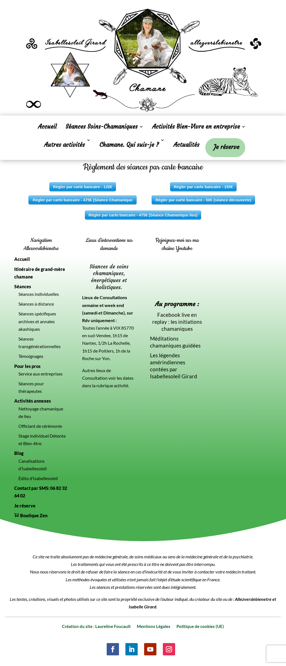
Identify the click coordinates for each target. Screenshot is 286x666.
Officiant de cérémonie (40, 426)
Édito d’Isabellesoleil (38, 478)
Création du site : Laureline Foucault (96, 626)
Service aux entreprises (40, 373)
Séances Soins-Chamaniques (102, 127)
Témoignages (30, 356)
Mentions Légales (153, 626)
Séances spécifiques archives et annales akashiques (37, 321)
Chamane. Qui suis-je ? (129, 144)
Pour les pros (27, 366)
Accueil (47, 127)
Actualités (186, 144)
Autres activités (64, 144)
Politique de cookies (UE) (200, 626)
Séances (22, 286)
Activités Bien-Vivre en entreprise (196, 127)
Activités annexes (32, 400)
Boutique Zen (33, 515)
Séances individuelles (38, 294)
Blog (18, 453)
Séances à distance (36, 303)
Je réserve (226, 148)
